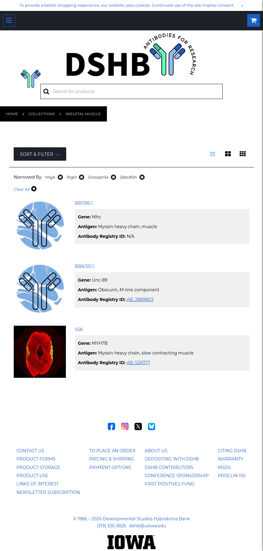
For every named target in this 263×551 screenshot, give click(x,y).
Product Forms (35, 459)
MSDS (224, 467)
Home (12, 113)
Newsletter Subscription (48, 492)
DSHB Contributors (169, 467)
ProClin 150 (231, 475)
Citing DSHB (232, 450)
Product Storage (38, 467)
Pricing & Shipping (111, 459)
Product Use (32, 475)
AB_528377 (138, 362)
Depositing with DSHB (172, 459)
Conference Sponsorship (177, 475)
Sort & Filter (40, 154)
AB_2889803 (140, 299)
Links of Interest (37, 484)
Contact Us (30, 450)
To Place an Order (112, 450)
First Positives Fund (169, 484)
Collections (42, 113)
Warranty (230, 459)
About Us (156, 450)
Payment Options (110, 467)
